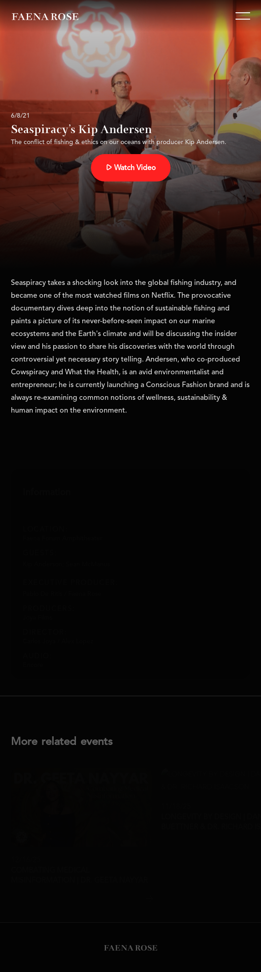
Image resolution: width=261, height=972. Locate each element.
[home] (45, 16)
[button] (243, 16)
